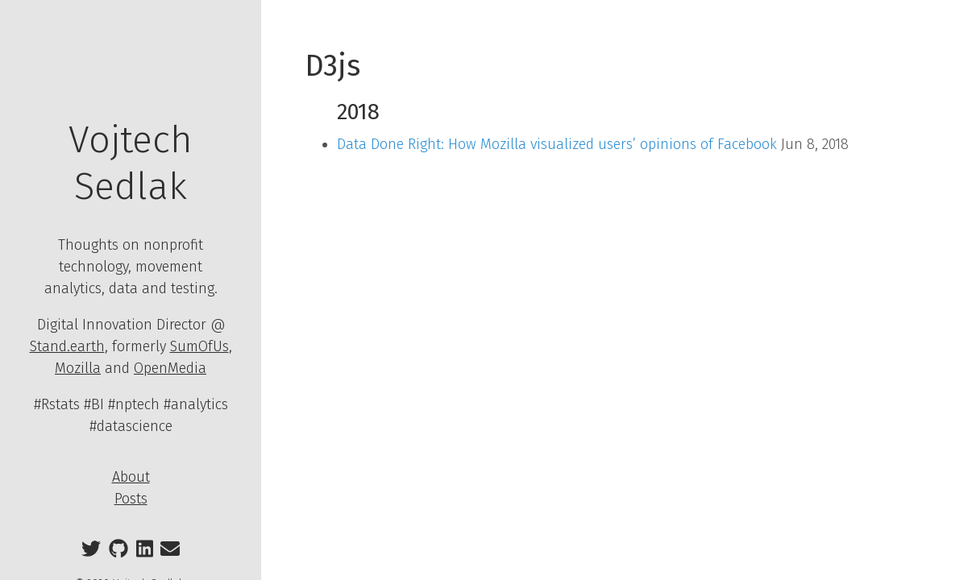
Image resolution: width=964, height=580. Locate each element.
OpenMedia (170, 368)
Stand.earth (67, 346)
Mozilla (78, 368)
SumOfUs (199, 346)
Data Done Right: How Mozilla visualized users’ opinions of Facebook (557, 144)
